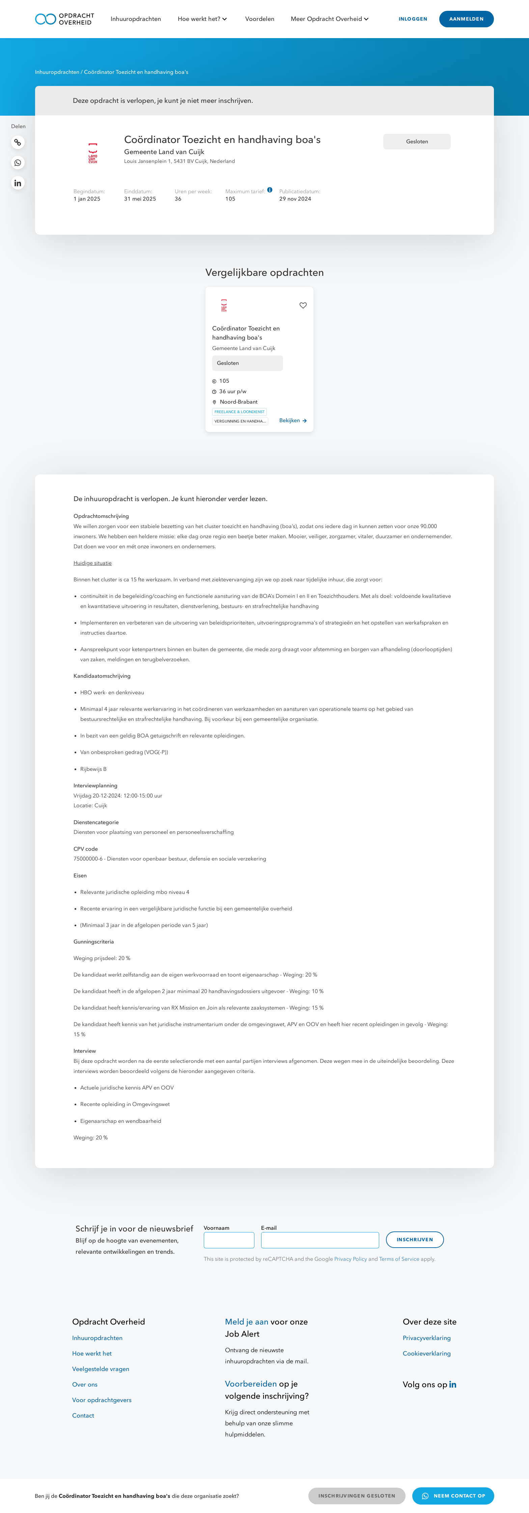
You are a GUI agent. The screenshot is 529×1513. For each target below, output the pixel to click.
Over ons (85, 1384)
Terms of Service (399, 1259)
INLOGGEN (413, 19)
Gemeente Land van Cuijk (164, 151)
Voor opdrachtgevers (102, 1400)
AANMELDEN (466, 19)
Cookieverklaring (427, 1353)
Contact (83, 1416)
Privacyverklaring (427, 1338)
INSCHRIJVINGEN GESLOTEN (356, 1496)
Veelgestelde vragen (100, 1369)
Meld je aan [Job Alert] (247, 1322)
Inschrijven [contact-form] (415, 1239)
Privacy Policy (350, 1259)
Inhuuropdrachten (136, 19)
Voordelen (259, 19)
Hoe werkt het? (203, 19)
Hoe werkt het (92, 1353)
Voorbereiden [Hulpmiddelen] (251, 1384)
